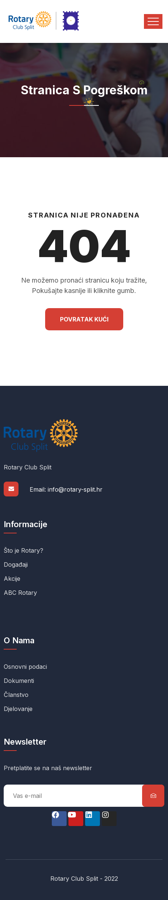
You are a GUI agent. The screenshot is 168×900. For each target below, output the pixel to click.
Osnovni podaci (25, 666)
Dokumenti (19, 680)
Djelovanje (18, 708)
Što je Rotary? (23, 550)
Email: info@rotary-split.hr (66, 489)
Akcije (12, 578)
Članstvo (16, 694)
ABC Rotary (20, 592)
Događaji (16, 564)
